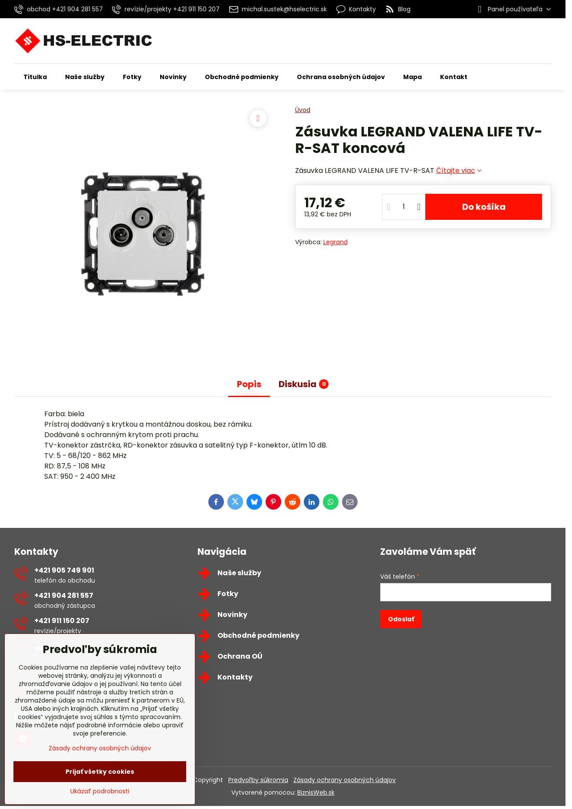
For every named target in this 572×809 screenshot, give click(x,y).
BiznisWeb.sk (316, 792)
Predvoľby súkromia (258, 780)
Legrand (335, 242)
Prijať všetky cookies (100, 771)
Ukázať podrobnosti (99, 791)
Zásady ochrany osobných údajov (344, 780)
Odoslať (401, 619)
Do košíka (484, 207)
